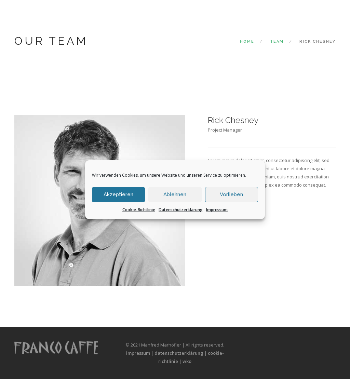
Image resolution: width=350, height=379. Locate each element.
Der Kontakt (323, 9)
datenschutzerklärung (178, 353)
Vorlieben (231, 194)
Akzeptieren (118, 194)
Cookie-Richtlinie (138, 210)
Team (277, 41)
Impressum (217, 210)
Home (247, 41)
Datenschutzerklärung (181, 210)
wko (187, 361)
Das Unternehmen (193, 9)
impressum (138, 353)
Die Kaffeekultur (244, 9)
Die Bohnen (286, 9)
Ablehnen (174, 194)
